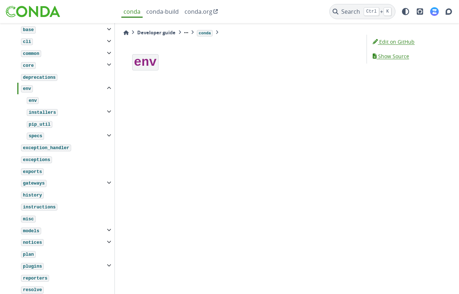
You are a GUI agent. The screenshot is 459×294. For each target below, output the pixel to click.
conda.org (198, 12)
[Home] (126, 32)
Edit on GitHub (394, 41)
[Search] (362, 11)
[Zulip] (434, 11)
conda (132, 12)
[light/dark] (405, 11)
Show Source (391, 56)
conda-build (162, 12)
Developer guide (156, 32)
